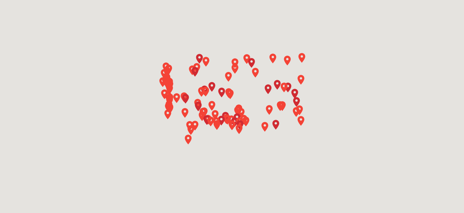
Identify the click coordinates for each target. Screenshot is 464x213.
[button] (212, 87)
